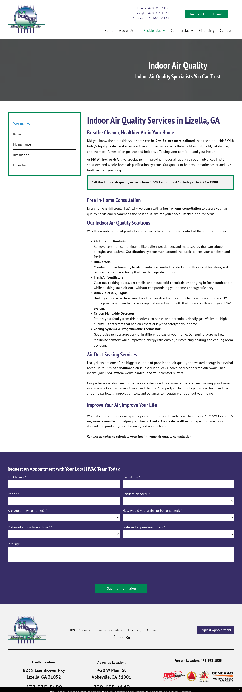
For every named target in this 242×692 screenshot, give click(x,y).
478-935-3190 (158, 8)
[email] (121, 638)
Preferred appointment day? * (144, 527)
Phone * (13, 494)
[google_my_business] (128, 638)
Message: (14, 544)
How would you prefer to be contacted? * (152, 510)
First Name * (17, 477)
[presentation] (36, 572)
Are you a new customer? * (27, 510)
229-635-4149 (158, 18)
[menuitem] (109, 30)
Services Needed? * (136, 494)
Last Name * (131, 477)
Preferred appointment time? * (30, 527)
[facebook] (114, 638)
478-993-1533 (158, 13)
